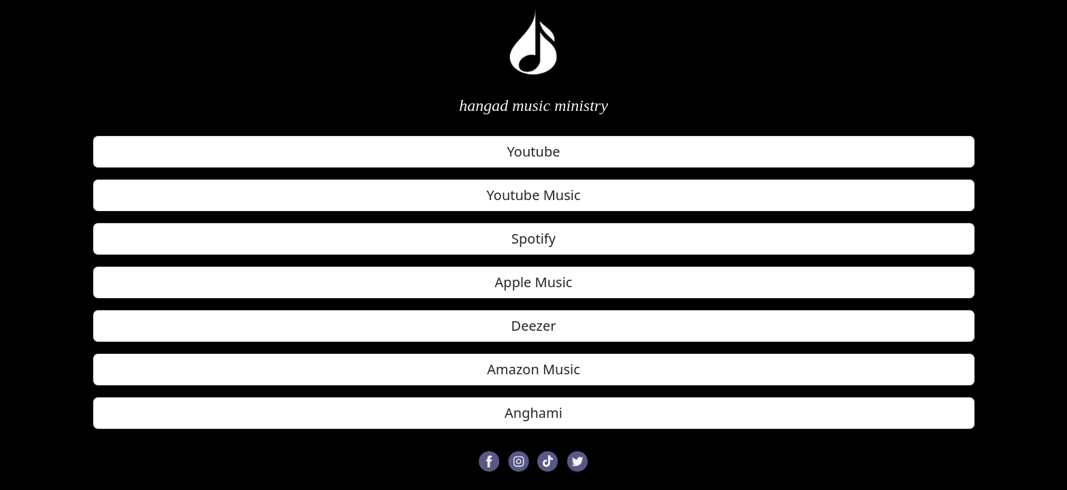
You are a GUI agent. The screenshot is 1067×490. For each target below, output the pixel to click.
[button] (489, 460)
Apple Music (534, 282)
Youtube (533, 151)
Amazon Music (533, 369)
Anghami (533, 413)
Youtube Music (534, 195)
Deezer (533, 325)
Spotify (533, 238)
